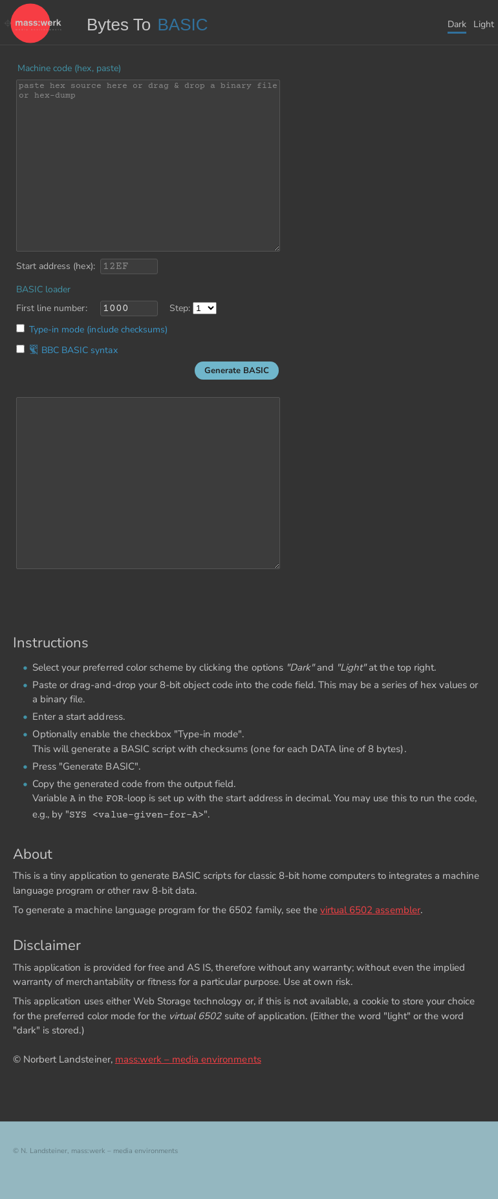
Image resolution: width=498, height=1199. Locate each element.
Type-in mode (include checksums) (98, 329)
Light (483, 24)
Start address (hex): (55, 266)
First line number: (51, 308)
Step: (179, 308)
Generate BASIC (236, 370)
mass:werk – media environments (188, 1059)
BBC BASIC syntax (74, 350)
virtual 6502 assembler (370, 909)
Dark (457, 24)
